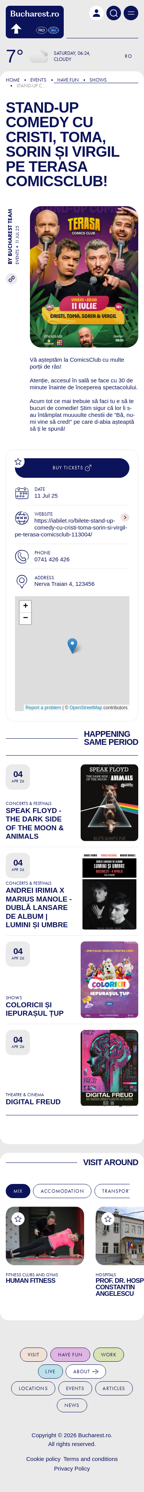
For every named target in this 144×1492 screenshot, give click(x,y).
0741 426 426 (52, 559)
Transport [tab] (117, 1191)
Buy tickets (72, 468)
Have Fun (68, 80)
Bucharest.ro (94, 1435)
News (72, 1405)
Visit (34, 1355)
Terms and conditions (90, 1459)
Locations (33, 1388)
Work (109, 1355)
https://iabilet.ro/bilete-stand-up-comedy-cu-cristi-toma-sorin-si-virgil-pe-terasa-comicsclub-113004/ (71, 527)
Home (13, 80)
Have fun (70, 1355)
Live (50, 1371)
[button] (96, 13)
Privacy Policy (72, 1468)
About (86, 1372)
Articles (114, 1388)
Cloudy (62, 59)
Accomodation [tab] (62, 1191)
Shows (98, 80)
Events (38, 80)
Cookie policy (43, 1459)
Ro (128, 56)
